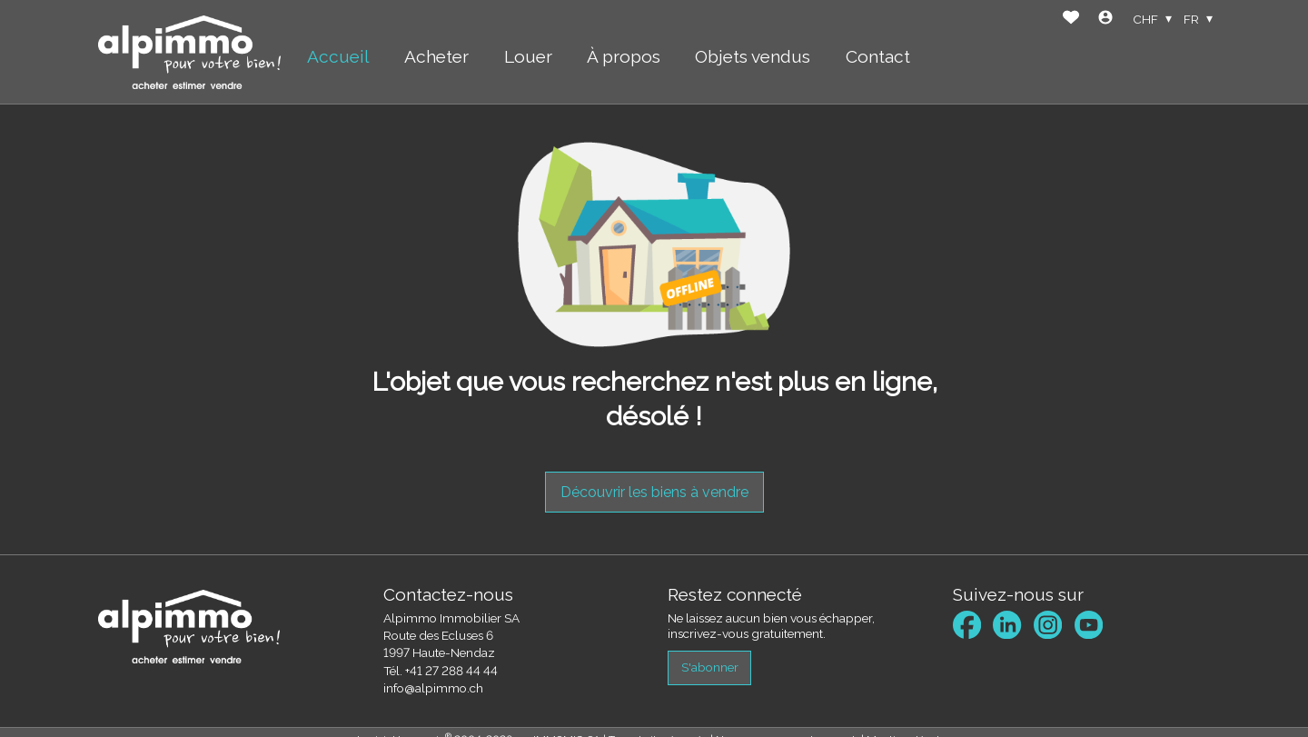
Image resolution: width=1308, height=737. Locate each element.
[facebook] (967, 625)
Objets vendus (752, 56)
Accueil (338, 56)
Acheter (436, 56)
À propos (623, 56)
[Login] (1105, 19)
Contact (878, 56)
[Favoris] (1071, 19)
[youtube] (1089, 625)
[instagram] (1048, 625)
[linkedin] (1007, 625)
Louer (528, 56)
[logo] (189, 52)
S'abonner (709, 667)
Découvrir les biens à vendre (654, 492)
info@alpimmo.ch (433, 688)
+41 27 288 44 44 (451, 670)
